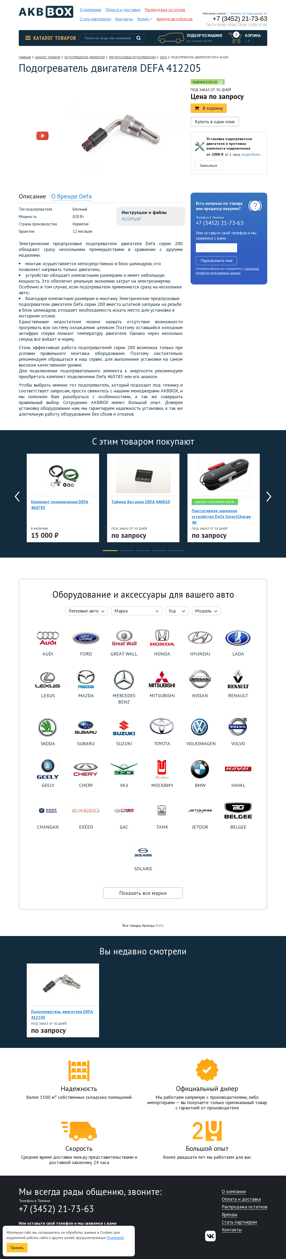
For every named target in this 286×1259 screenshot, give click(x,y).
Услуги (144, 18)
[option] (42, 106)
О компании (90, 9)
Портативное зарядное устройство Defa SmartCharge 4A (221, 516)
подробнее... (252, 154)
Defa (159, 925)
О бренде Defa (71, 196)
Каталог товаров (50, 38)
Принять (17, 1247)
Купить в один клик (215, 121)
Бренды (229, 1214)
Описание (32, 196)
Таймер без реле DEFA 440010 (140, 501)
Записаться (208, 165)
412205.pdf (131, 218)
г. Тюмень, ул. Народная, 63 (247, 13)
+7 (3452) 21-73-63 (240, 19)
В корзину (209, 108)
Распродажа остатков (165, 9)
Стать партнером (95, 18)
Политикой (115, 1237)
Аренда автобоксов (174, 18)
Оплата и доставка (122, 9)
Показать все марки (143, 893)
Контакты (124, 18)
